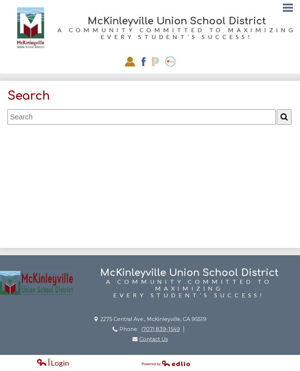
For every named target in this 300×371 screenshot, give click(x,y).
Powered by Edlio (166, 363)
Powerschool (155, 61)
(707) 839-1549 (160, 329)
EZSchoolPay (170, 61)
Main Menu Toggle (288, 8)
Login (52, 362)
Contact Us (153, 339)
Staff (130, 61)
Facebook (143, 61)
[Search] (284, 117)
